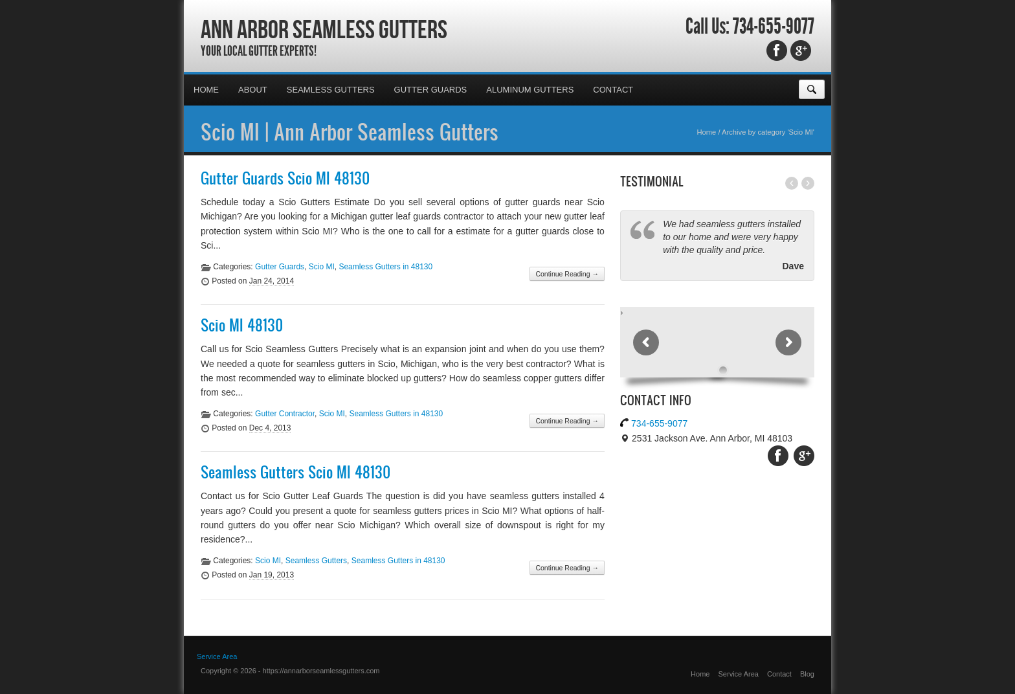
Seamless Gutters (331, 90)
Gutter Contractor (285, 413)
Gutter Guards (430, 90)
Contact (613, 90)
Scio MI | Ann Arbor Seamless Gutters (349, 131)
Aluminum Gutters (530, 90)
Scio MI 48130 (242, 325)
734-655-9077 (773, 26)
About (252, 90)
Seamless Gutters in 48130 (385, 266)
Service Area (217, 656)
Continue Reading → (566, 274)
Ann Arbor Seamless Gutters (324, 29)
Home (206, 90)
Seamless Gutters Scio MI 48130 (295, 472)
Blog (807, 674)
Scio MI (322, 266)
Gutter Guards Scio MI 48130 (285, 178)
